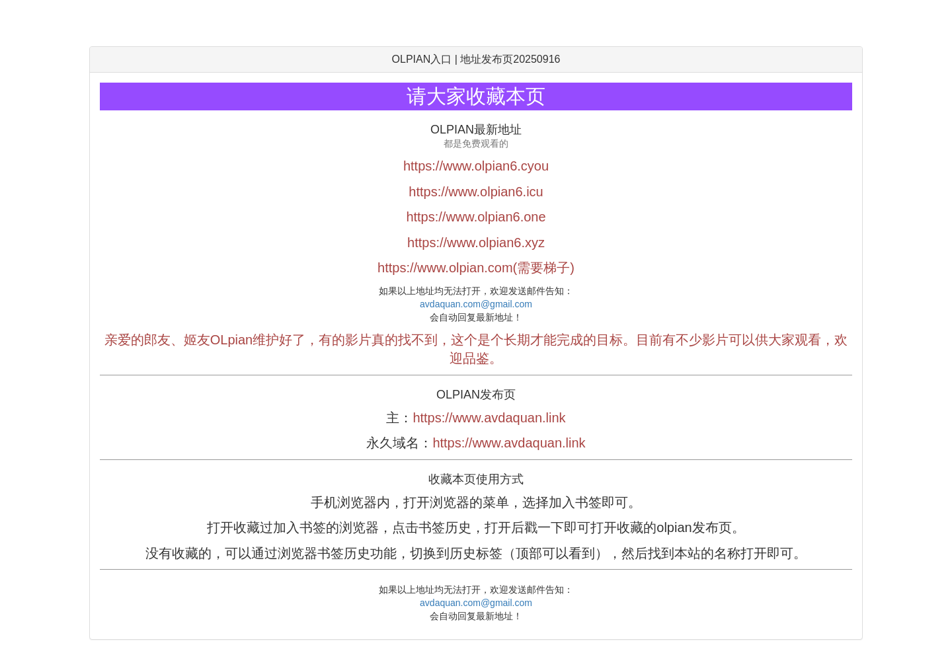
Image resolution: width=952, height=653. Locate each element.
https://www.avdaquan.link (489, 417)
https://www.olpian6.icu (476, 191)
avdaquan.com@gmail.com (476, 304)
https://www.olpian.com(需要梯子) (476, 267)
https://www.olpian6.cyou (476, 166)
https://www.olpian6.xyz (476, 242)
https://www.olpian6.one (475, 217)
